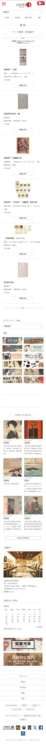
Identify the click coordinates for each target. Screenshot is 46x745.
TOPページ (23, 676)
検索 (23, 25)
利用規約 (23, 719)
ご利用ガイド (36, 705)
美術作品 (17, 17)
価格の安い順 (21, 41)
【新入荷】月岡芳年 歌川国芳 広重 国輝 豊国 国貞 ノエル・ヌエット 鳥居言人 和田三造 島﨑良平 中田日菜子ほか (12, 527)
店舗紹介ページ (9, 591)
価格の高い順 (30, 41)
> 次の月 (39, 626)
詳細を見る (23, 85)
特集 (39, 17)
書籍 (23, 693)
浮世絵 (7, 17)
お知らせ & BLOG (23, 415)
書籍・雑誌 (28, 17)
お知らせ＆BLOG (11, 705)
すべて (27, 43)
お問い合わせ (30, 709)
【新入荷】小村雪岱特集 (11, 484)
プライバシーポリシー (12, 716)
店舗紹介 (24, 705)
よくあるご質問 (16, 709)
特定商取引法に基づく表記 (32, 716)
